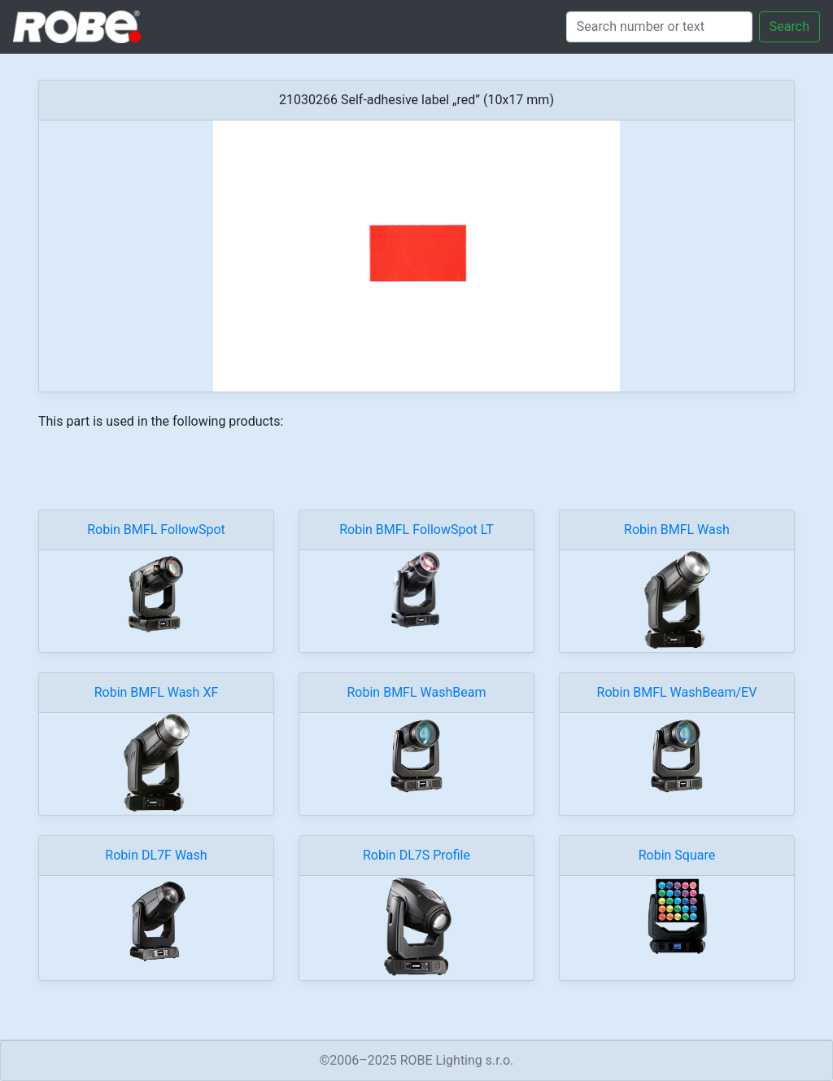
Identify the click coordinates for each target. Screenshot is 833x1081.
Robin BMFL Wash (677, 529)
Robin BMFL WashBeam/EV (677, 692)
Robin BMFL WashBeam (416, 692)
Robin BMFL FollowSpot (156, 529)
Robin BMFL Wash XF (156, 692)
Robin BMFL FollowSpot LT (416, 529)
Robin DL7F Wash (156, 855)
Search (789, 26)
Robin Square (677, 855)
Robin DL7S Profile (416, 855)
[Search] (659, 26)
